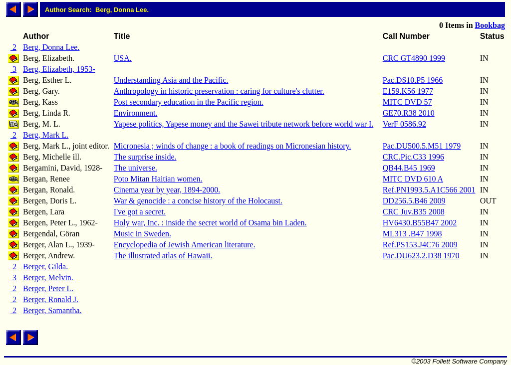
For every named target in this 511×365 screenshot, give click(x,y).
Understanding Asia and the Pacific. (171, 80)
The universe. (135, 168)
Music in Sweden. (142, 233)
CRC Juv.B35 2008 (414, 211)
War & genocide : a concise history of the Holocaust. (198, 200)
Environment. (136, 113)
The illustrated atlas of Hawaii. (163, 255)
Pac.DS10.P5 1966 (413, 80)
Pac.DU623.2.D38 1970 (421, 255)
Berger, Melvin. (48, 277)
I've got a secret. (140, 211)
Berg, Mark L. (45, 135)
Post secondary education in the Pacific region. (188, 102)
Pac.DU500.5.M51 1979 (422, 146)
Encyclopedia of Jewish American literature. (185, 244)
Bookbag (490, 25)
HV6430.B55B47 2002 (420, 222)
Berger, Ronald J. (50, 299)
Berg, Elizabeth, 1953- (59, 69)
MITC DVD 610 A (413, 179)
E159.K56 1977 (408, 91)
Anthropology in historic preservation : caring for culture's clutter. (219, 91)
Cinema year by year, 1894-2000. (167, 189)
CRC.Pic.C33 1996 (413, 157)
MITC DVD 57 (407, 102)
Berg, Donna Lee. (51, 47)
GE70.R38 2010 (409, 113)
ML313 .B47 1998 (412, 233)
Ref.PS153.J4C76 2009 (420, 244)
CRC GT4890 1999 (414, 58)
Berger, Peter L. (48, 288)
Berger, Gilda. (45, 266)
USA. (123, 58)
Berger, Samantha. (52, 310)
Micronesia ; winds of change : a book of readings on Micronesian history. (232, 146)
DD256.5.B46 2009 (414, 200)
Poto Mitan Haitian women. (158, 179)
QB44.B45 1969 (409, 168)
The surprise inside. (145, 157)
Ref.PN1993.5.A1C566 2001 (429, 189)
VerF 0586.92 (404, 124)
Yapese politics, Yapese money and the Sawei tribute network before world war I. (243, 124)
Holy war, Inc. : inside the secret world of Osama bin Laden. (210, 222)
